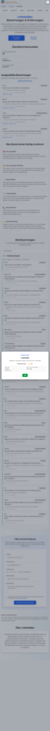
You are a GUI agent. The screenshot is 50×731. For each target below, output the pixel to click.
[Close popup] (47, 2)
